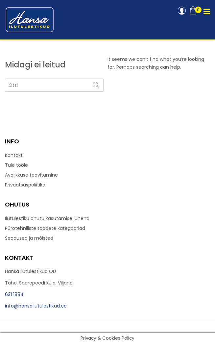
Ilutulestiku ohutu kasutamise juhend (47, 218)
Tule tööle (16, 165)
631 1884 (14, 294)
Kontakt (14, 155)
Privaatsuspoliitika (25, 185)
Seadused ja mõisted (29, 238)
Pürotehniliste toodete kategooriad (45, 228)
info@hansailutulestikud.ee (36, 306)
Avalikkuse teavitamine (31, 175)
